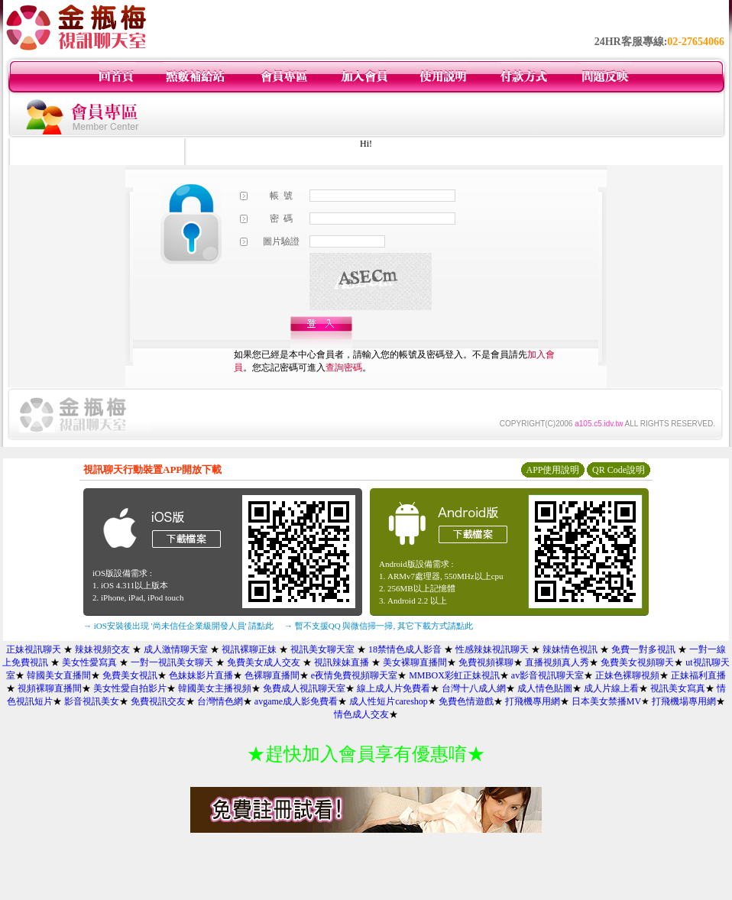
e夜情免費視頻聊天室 (354, 675)
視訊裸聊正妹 (249, 649)
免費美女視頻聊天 (637, 662)
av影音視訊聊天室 (547, 675)
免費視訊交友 (158, 701)
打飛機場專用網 (684, 701)
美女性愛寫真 (89, 662)
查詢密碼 (344, 367)
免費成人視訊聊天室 (304, 688)
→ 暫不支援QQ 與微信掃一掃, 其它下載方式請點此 (378, 625)
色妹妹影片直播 (201, 675)
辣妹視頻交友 (102, 649)
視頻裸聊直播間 (50, 688)
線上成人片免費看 (393, 688)
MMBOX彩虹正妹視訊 (454, 675)
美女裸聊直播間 (415, 662)
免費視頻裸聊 (485, 662)
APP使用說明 (552, 470)
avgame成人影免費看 (296, 701)
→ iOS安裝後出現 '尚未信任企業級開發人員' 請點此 (178, 625)
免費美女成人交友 (263, 662)
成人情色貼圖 (544, 688)
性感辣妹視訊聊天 (492, 649)
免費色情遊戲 (466, 701)
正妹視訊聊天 (33, 649)
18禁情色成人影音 (405, 649)
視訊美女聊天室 (322, 649)
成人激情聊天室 (176, 649)
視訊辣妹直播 (341, 662)
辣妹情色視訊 (570, 649)
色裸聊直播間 (272, 675)
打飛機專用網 (532, 701)
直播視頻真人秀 (557, 662)
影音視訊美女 (91, 701)
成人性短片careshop (388, 701)
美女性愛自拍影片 (130, 688)
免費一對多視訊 (643, 649)
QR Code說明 (618, 470)
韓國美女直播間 (59, 675)
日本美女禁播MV (606, 701)
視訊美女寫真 (677, 688)
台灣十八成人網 (474, 688)
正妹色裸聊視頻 (627, 675)
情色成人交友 (361, 714)
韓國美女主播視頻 (214, 688)
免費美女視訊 (129, 675)
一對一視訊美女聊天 (172, 662)
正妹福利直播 (698, 675)
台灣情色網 (220, 701)
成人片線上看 (611, 688)
